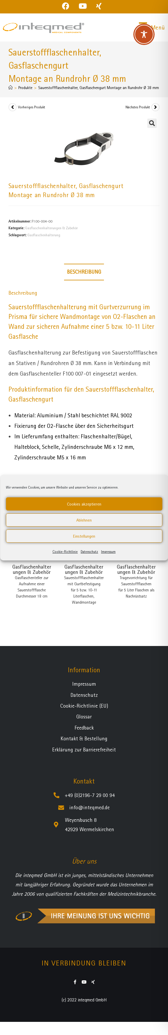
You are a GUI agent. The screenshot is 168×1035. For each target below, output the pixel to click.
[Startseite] (10, 87)
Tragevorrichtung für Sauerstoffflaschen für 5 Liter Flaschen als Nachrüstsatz (136, 586)
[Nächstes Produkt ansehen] (155, 107)
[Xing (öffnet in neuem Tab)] (98, 6)
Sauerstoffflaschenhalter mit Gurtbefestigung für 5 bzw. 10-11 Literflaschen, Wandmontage (84, 590)
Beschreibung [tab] (84, 272)
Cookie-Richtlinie (65, 552)
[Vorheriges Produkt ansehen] (12, 107)
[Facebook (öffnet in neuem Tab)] (68, 6)
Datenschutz (89, 552)
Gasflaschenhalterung (43, 235)
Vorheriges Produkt (31, 107)
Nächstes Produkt (137, 107)
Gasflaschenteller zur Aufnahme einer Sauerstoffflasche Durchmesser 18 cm (31, 586)
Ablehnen (84, 520)
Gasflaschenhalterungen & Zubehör (51, 228)
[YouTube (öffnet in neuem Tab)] (82, 6)
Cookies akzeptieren (84, 504)
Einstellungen (84, 536)
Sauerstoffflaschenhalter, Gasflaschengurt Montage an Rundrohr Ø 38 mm (98, 87)
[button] (152, 123)
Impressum (108, 552)
